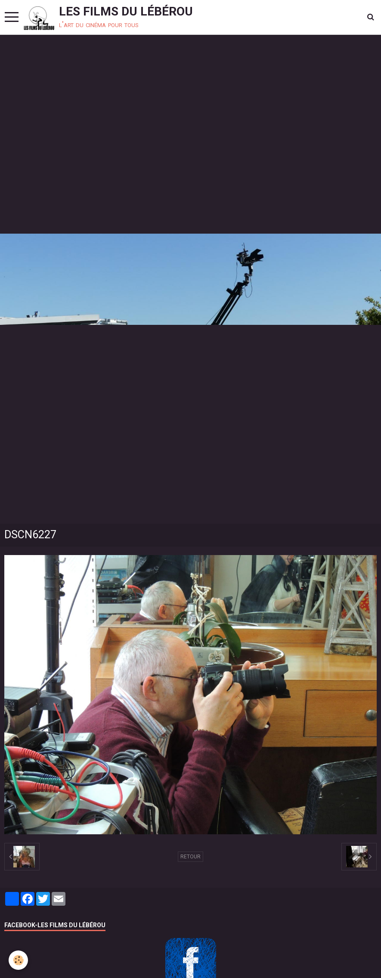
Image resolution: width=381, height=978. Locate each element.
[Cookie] (18, 960)
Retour (190, 857)
